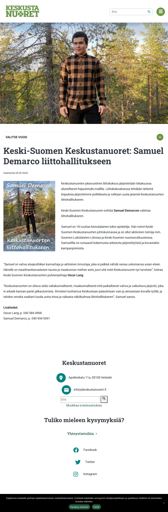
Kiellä (96, 507)
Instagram (90, 474)
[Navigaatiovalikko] (160, 11)
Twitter (90, 462)
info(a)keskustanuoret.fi (90, 389)
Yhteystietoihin (80, 433)
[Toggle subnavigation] (160, 137)
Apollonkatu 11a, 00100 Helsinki (90, 377)
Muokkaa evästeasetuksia (84, 405)
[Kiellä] (163, 503)
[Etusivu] (22, 11)
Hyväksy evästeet (79, 507)
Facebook (90, 450)
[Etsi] (131, 11)
